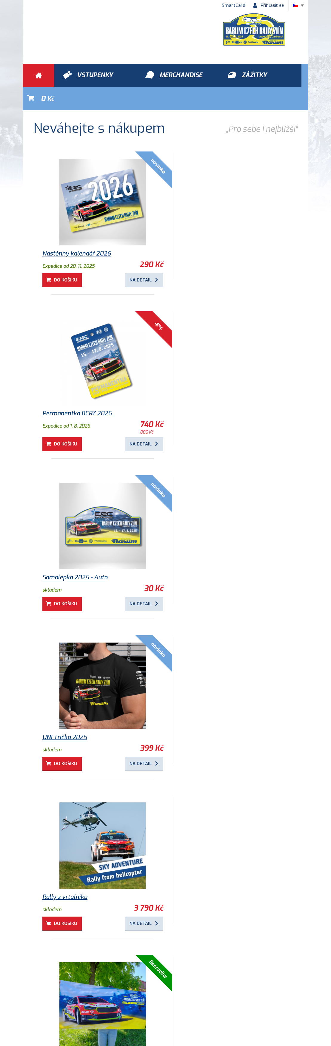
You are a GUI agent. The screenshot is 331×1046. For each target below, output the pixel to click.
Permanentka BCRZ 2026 (209, 230)
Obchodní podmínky (50, 997)
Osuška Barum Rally (202, 554)
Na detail (134, 257)
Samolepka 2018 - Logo (74, 874)
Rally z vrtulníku (64, 554)
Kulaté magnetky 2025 (74, 714)
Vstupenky (231, 963)
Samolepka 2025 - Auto (74, 394)
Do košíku (66, 257)
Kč (280, 75)
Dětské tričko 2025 (201, 714)
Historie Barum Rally (171, 997)
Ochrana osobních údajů (110, 997)
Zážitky (94, 963)
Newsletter (251, 997)
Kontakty (215, 997)
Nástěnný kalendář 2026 (76, 230)
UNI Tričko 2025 (197, 394)
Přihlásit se (272, 5)
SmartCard (233, 5)
